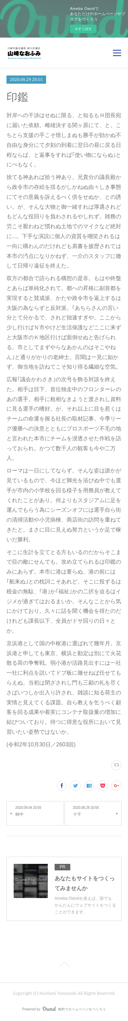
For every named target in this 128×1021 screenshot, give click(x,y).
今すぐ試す (83, 29)
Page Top (64, 965)
